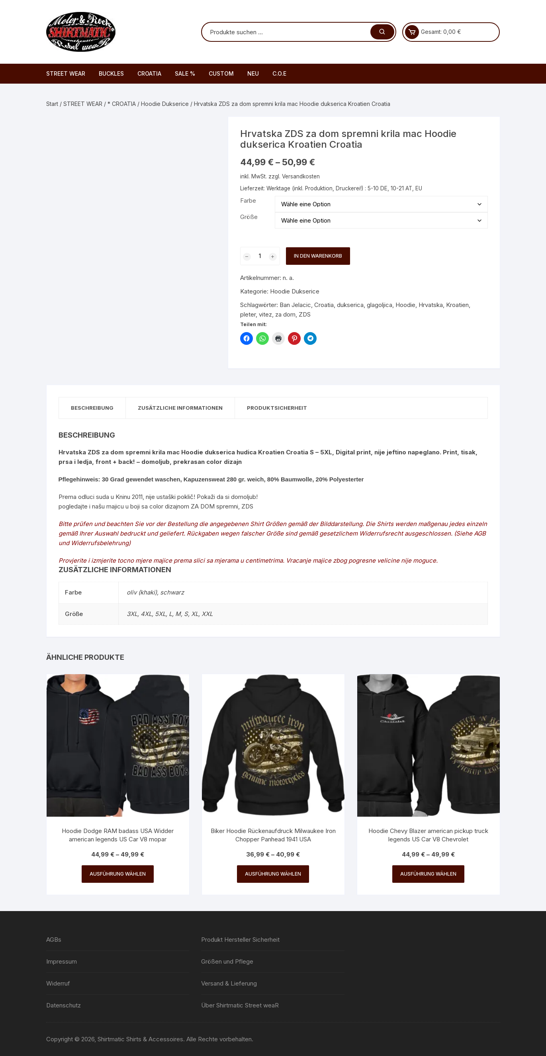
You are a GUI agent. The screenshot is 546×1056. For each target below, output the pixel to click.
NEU (253, 73)
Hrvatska (431, 305)
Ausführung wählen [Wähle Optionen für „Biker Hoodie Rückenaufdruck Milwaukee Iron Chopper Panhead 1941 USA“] (273, 874)
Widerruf (58, 983)
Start (52, 103)
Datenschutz (63, 1005)
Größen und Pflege (227, 961)
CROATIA (149, 73)
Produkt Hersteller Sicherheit (240, 939)
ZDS (305, 314)
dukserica (350, 305)
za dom (285, 314)
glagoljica (379, 305)
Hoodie (405, 305)
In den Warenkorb (318, 256)
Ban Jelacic (295, 305)
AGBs (53, 939)
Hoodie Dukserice (165, 103)
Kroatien (457, 305)
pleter (248, 314)
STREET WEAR (65, 73)
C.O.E (279, 73)
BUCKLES (111, 73)
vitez (265, 314)
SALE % (185, 73)
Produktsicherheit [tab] (277, 408)
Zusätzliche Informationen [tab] (180, 408)
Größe (249, 217)
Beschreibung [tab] (92, 408)
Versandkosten (301, 176)
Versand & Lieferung (229, 983)
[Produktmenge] (260, 256)
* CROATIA (122, 103)
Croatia (324, 305)
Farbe (248, 200)
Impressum (61, 961)
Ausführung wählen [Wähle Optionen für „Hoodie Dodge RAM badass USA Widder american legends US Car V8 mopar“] (118, 874)
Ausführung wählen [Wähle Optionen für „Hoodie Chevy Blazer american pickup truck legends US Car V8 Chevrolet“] (428, 874)
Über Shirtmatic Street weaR (240, 1005)
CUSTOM (221, 73)
